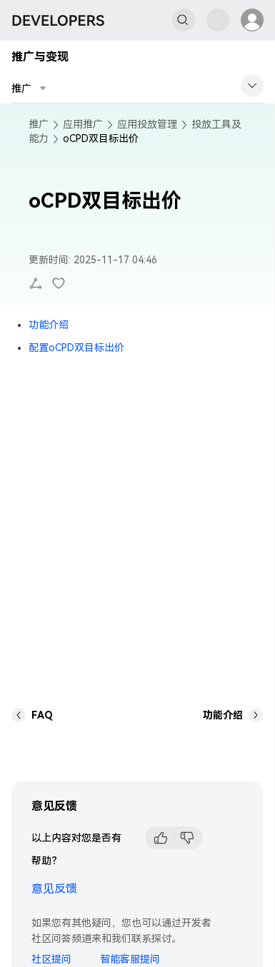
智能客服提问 (130, 959)
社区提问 (51, 959)
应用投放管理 (147, 124)
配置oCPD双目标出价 (76, 347)
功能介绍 (49, 324)
